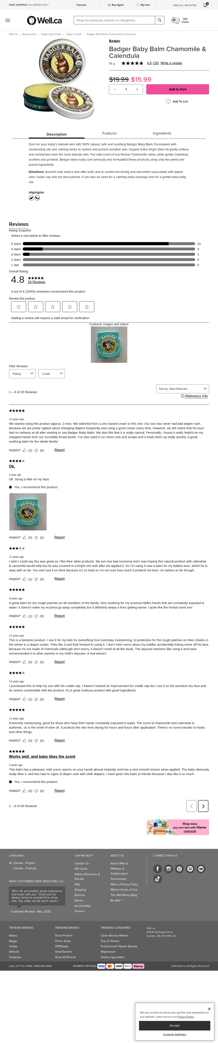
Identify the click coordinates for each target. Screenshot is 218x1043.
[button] (114, 89)
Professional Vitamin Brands (119, 946)
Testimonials (118, 879)
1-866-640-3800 (42, 966)
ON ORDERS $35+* (29, 5)
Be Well (116, 900)
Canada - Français (25, 868)
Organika (15, 957)
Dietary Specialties (113, 957)
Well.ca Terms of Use (124, 889)
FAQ (77, 884)
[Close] (209, 1009)
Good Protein (63, 935)
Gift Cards (81, 868)
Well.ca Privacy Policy (124, 884)
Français (81, 5)
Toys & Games (110, 941)
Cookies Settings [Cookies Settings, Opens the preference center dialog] (174, 1034)
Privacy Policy (186, 1017)
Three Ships (63, 941)
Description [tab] (57, 134)
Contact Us (82, 863)
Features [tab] (109, 133)
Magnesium (108, 951)
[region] (175, 1021)
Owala (13, 946)
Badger (114, 41)
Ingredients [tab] (162, 133)
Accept (175, 1025)
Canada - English (24, 863)
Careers (80, 911)
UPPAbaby (62, 946)
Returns (80, 895)
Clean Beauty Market (114, 935)
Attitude (14, 951)
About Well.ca (119, 863)
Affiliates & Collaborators (119, 871)
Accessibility (83, 906)
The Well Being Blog (123, 895)
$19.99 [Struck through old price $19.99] (119, 79)
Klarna (79, 900)
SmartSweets (63, 951)
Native (13, 935)
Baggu (13, 941)
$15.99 (141, 79)
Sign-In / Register (184, 5)
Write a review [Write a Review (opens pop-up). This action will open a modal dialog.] (171, 63)
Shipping (80, 889)
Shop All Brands (65, 957)
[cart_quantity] (126, 89)
